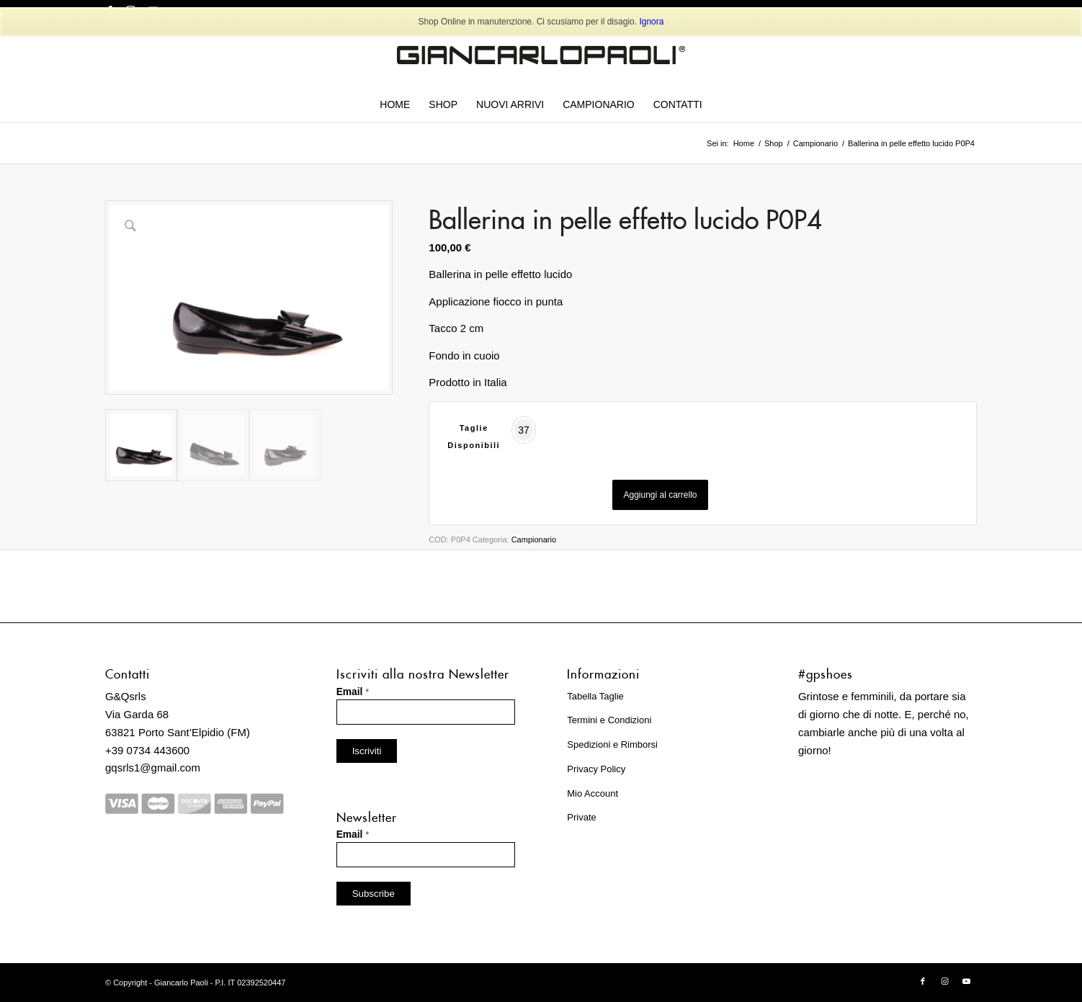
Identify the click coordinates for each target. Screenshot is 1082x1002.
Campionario (533, 539)
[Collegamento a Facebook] (923, 981)
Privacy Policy (596, 769)
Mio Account (592, 793)
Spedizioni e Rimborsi (612, 744)
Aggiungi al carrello (660, 495)
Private (581, 817)
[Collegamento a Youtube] (966, 981)
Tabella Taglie (595, 696)
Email (353, 691)
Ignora (651, 22)
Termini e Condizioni (609, 720)
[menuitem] (394, 104)
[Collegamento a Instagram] (944, 981)
